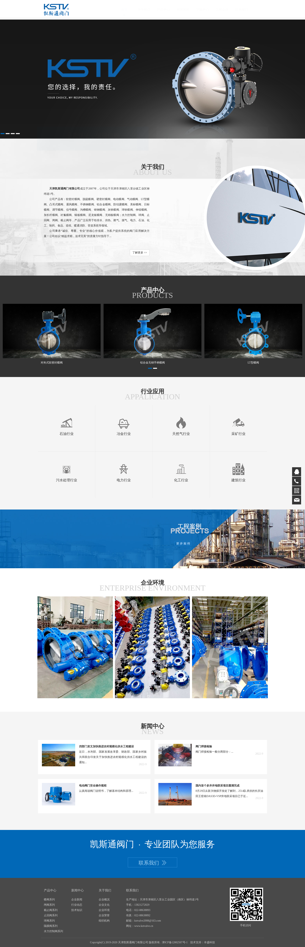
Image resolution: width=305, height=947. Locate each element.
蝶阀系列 (49, 899)
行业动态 (76, 904)
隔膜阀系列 (51, 925)
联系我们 (245, 9)
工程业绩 (226, 9)
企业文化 (104, 904)
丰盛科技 (209, 942)
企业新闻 (76, 899)
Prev (7, 79)
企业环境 (104, 910)
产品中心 (167, 9)
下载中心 (206, 9)
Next (297, 79)
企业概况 (104, 899)
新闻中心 (77, 890)
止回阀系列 (51, 915)
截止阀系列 (51, 910)
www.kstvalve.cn (143, 925)
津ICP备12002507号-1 (175, 942)
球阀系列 (49, 920)
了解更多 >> (139, 252)
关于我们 (147, 9)
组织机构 (104, 920)
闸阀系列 (49, 904)
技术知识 (76, 910)
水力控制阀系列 (53, 931)
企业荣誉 (104, 915)
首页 (128, 9)
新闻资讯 (186, 9)
